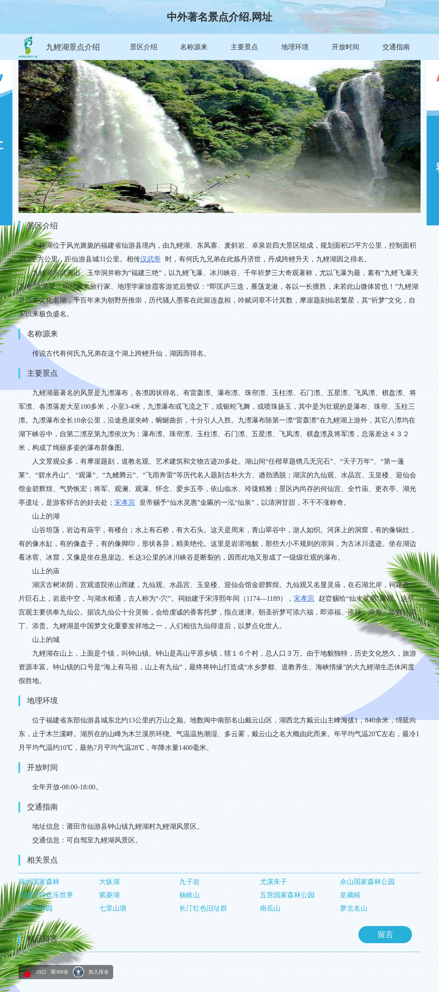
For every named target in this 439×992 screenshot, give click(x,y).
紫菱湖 (109, 895)
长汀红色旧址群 (203, 908)
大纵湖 (109, 881)
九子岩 (189, 881)
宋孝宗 (124, 502)
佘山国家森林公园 (367, 881)
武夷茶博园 (35, 908)
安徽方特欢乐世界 (45, 895)
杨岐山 (189, 895)
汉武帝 (150, 259)
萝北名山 (353, 908)
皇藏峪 (350, 895)
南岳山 (270, 908)
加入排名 (98, 972)
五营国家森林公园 (287, 895)
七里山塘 (112, 908)
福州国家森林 (39, 881)
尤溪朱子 (273, 881)
